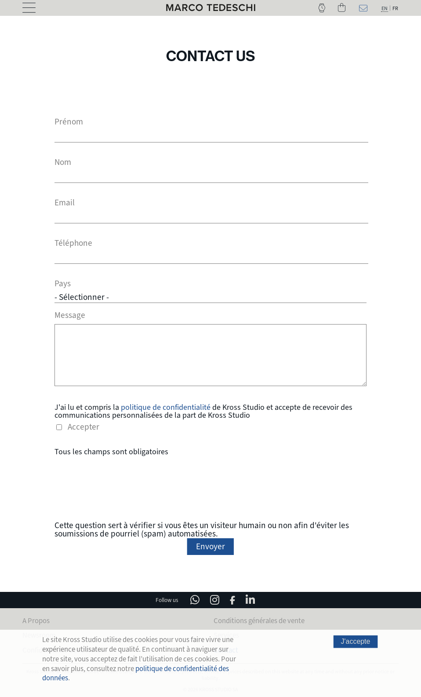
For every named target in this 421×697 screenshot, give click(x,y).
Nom (62, 162)
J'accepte (355, 642)
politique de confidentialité (165, 406)
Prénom (68, 122)
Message (69, 314)
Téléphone (73, 243)
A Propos (36, 619)
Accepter (83, 426)
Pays (62, 284)
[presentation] (210, 487)
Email (64, 203)
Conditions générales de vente (259, 619)
